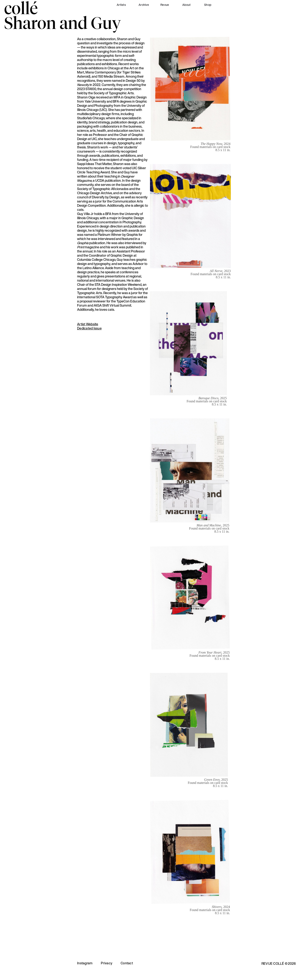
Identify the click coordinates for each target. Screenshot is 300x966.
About (186, 4)
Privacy (106, 963)
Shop (207, 4)
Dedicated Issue (89, 328)
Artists (121, 4)
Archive (144, 4)
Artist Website (87, 324)
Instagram (84, 963)
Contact (127, 963)
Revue (164, 4)
